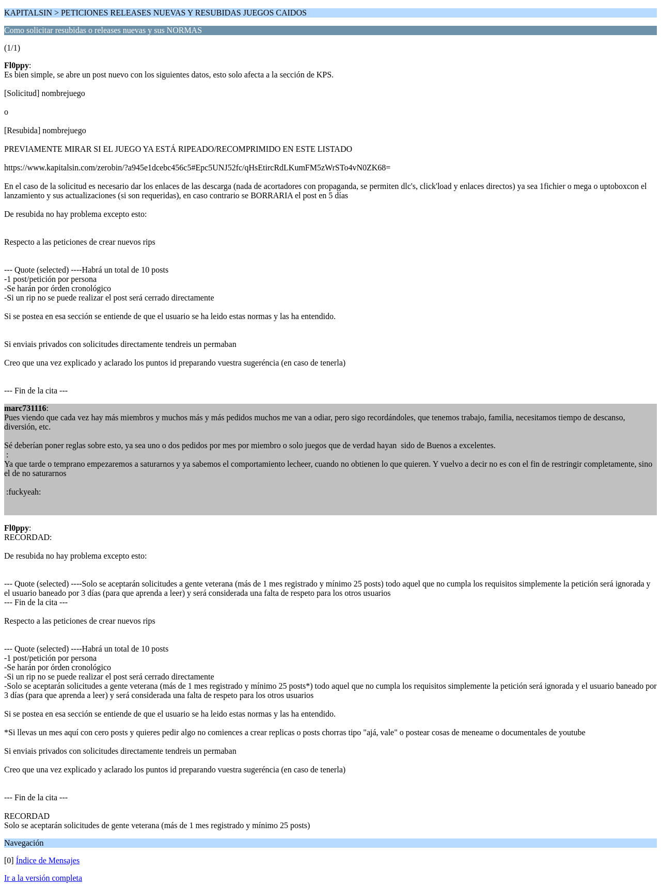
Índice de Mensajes (48, 860)
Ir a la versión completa (43, 878)
